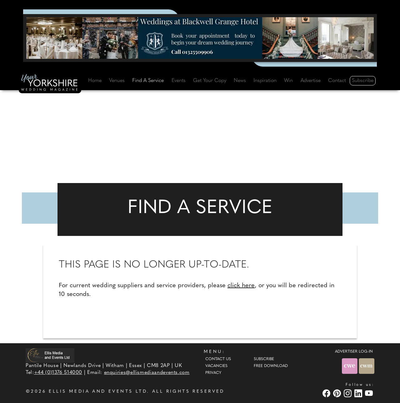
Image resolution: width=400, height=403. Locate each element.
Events (179, 80)
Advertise (311, 80)
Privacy (213, 373)
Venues (117, 80)
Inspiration (265, 80)
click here (241, 286)
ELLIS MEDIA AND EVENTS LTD (98, 391)
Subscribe (362, 80)
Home (95, 80)
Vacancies (216, 366)
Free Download (271, 366)
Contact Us (218, 359)
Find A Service (148, 80)
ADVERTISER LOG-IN (354, 352)
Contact (337, 80)
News (240, 80)
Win (288, 80)
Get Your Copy (209, 80)
